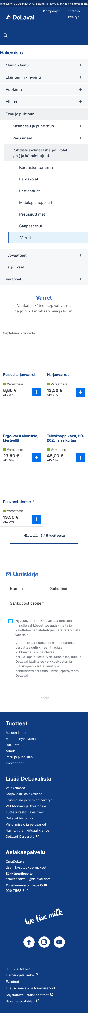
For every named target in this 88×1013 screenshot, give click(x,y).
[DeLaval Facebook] (29, 942)
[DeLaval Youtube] (59, 942)
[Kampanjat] (51, 17)
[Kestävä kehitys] (74, 17)
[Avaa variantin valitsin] (36, 392)
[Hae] (5, 35)
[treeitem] (48, 238)
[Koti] (20, 17)
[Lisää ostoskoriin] (80, 392)
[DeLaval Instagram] (44, 942)
